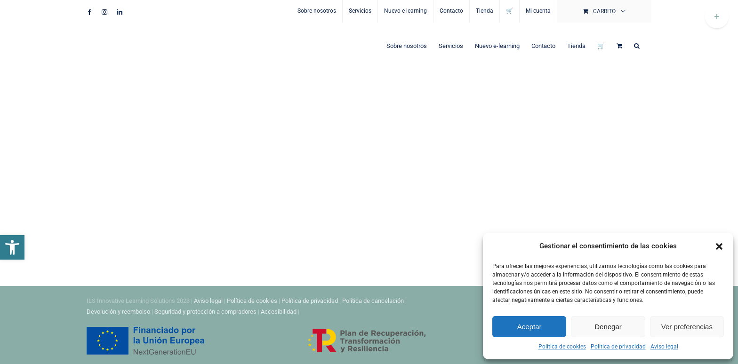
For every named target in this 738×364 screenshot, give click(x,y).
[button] (12, 247)
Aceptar (529, 327)
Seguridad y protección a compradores (205, 311)
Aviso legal (664, 346)
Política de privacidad (618, 346)
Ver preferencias (687, 327)
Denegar (608, 327)
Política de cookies (562, 346)
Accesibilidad (279, 311)
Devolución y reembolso (118, 311)
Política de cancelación (373, 300)
